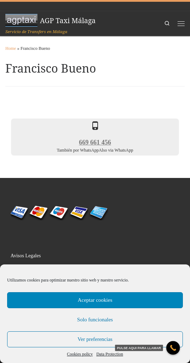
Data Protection (109, 354)
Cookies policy (80, 354)
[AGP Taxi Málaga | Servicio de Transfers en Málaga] (21, 20)
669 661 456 (95, 142)
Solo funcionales (95, 319)
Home (10, 48)
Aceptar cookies (95, 300)
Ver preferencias (95, 339)
